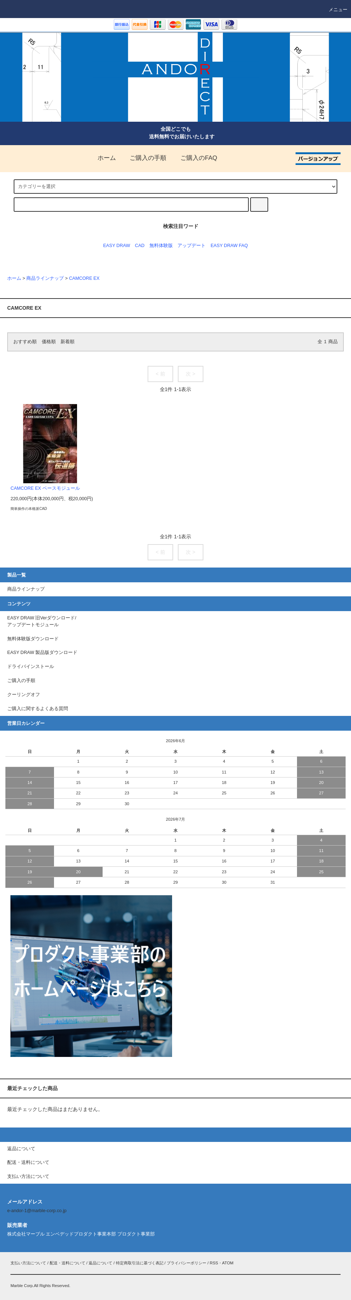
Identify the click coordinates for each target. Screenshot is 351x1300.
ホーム (102, 157)
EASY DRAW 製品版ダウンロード (42, 652)
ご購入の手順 (143, 157)
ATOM (228, 1263)
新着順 (67, 341)
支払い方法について (28, 1263)
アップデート (191, 245)
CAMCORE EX (84, 278)
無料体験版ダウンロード (33, 638)
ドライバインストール (30, 666)
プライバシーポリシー (186, 1263)
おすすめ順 (25, 341)
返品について (100, 1263)
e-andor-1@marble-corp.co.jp (37, 1210)
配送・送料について (67, 1263)
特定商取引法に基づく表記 (139, 1263)
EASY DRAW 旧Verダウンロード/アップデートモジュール (41, 621)
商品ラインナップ (45, 278)
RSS (214, 1263)
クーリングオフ (23, 694)
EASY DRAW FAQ (229, 245)
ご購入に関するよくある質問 (37, 708)
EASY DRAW (116, 245)
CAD (140, 245)
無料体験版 (161, 245)
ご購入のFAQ (194, 157)
